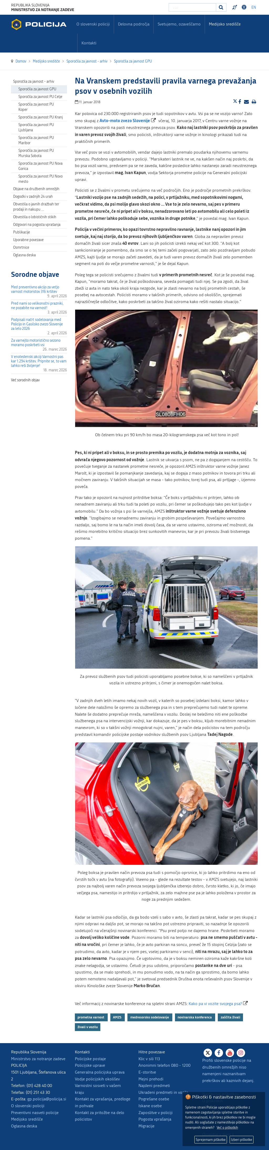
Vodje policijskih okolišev (97, 1078)
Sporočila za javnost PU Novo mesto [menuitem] (40, 179)
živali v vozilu (87, 1026)
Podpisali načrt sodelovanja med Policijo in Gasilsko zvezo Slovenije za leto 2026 (37, 324)
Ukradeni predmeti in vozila (163, 1092)
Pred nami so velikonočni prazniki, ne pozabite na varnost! (37, 305)
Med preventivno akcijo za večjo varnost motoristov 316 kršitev (35, 289)
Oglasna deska (24, 255)
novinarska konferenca (195, 1017)
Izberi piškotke (241, 1140)
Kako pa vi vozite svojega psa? (215, 1003)
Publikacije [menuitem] (21, 232)
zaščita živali (230, 1017)
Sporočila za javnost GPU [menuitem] (37, 89)
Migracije (146, 1125)
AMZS (117, 1017)
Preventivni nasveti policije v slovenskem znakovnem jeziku (235, 7)
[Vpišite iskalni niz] (192, 7)
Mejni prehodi (150, 1078)
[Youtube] (230, 1053)
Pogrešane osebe (153, 1098)
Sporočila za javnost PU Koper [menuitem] (36, 107)
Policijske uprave (90, 1065)
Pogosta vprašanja (154, 1119)
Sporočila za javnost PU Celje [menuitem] (40, 97)
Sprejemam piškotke (211, 1140)
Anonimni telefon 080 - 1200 (164, 1065)
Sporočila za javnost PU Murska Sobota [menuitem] (36, 153)
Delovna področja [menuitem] (133, 24)
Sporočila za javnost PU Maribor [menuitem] (36, 140)
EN (253, 7)
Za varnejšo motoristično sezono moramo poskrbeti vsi (35, 342)
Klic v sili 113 (149, 1058)
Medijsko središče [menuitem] (225, 24)
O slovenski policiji (27, 1105)
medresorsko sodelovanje (150, 1017)
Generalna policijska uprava (100, 1072)
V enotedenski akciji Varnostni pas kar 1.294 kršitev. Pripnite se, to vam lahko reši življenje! (38, 361)
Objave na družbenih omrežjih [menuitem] (36, 189)
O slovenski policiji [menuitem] (93, 24)
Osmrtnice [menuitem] (21, 247)
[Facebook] (219, 1053)
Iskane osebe (150, 1105)
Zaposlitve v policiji (155, 1112)
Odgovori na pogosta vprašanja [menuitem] (36, 224)
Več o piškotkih (227, 1128)
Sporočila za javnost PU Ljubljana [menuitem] (36, 127)
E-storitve (147, 1072)
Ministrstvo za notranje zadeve (38, 1058)
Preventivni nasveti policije (35, 1112)
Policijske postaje (90, 1058)
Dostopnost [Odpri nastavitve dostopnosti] (245, 7)
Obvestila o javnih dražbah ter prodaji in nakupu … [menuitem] (36, 207)
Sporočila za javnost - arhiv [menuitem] (33, 81)
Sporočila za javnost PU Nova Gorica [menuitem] (40, 166)
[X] (208, 1053)
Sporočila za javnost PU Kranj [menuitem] (40, 117)
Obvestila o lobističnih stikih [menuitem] (34, 217)
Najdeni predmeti (154, 1085)
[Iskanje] (221, 7)
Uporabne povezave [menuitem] (28, 240)
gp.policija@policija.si (46, 1098)
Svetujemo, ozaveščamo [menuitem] (179, 24)
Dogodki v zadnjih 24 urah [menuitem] (33, 196)
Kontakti (88, 42)
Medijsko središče (27, 1119)
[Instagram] (241, 1053)
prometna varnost (91, 1017)
